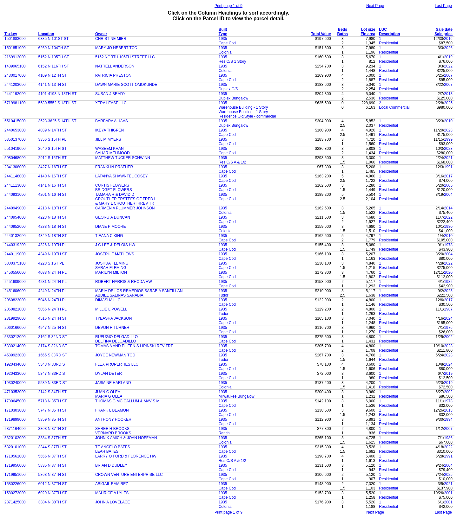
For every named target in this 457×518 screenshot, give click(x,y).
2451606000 (15, 291)
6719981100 (15, 103)
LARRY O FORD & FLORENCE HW (125, 456)
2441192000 (15, 94)
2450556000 (15, 272)
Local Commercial (394, 107)
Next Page (375, 5)
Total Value (321, 34)
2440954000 (15, 217)
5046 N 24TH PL (52, 300)
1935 (223, 38)
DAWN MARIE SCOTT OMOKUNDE (126, 84)
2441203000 (15, 84)
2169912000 (15, 57)
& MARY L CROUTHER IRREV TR (124, 203)
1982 (448, 281)
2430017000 (15, 75)
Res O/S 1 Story (232, 61)
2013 (448, 94)
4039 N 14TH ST (52, 130)
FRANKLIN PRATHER (114, 167)
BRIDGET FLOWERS (113, 190)
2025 (448, 103)
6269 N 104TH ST (53, 48)
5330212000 (15, 337)
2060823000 (15, 300)
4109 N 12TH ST (52, 75)
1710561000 (15, 456)
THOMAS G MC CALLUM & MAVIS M (127, 401)
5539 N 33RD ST (52, 383)
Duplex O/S (228, 89)
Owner (101, 34)
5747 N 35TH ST (52, 410)
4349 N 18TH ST (52, 235)
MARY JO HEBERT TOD (116, 48)
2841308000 (15, 167)
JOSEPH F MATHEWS (114, 254)
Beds (342, 29)
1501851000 (15, 48)
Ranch (224, 433)
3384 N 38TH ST (52, 502)
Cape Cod (227, 43)
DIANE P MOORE (110, 226)
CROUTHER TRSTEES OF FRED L (125, 199)
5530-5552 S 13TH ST (57, 103)
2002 (448, 337)
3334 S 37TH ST (52, 438)
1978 (448, 245)
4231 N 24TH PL (52, 281)
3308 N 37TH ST (52, 428)
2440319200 (15, 245)
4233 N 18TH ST (52, 226)
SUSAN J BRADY (110, 94)
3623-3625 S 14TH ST (57, 121)
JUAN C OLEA (107, 392)
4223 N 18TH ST (52, 217)
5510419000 (15, 148)
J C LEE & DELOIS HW (115, 245)
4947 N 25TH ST (52, 327)
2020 (448, 272)
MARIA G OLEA (108, 396)
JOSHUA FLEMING (112, 263)
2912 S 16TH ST (52, 158)
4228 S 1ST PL (51, 263)
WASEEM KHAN (109, 148)
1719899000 (15, 419)
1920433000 (15, 373)
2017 (448, 176)
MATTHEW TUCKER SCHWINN (122, 158)
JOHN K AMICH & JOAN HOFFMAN (126, 438)
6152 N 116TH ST (53, 66)
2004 (448, 194)
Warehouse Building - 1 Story (243, 107)
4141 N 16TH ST (52, 185)
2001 (448, 493)
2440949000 (15, 208)
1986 (448, 438)
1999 (448, 139)
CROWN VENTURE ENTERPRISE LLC (129, 474)
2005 (448, 185)
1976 (448, 327)
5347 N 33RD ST (52, 373)
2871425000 (15, 502)
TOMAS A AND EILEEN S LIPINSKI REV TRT (134, 346)
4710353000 (15, 392)
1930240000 (15, 383)
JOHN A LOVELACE (112, 502)
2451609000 (15, 281)
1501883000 (15, 38)
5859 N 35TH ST (52, 419)
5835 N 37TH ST (52, 465)
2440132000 (15, 235)
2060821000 (15, 309)
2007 (448, 75)
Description (389, 34)
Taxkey (10, 34)
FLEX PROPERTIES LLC (116, 364)
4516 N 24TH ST (52, 318)
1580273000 (15, 493)
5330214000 (15, 346)
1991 (448, 167)
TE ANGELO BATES (112, 447)
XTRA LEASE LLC (111, 103)
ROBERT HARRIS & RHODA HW (123, 281)
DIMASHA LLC (107, 300)
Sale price (443, 34)
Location (46, 34)
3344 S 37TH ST (52, 447)
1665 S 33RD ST (52, 355)
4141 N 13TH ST (52, 84)
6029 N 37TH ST (52, 493)
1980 (448, 226)
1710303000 (15, 410)
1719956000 (15, 465)
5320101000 (15, 447)
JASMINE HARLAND (113, 383)
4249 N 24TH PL (52, 291)
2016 (448, 38)
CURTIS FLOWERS (112, 185)
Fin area (368, 34)
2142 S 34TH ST (52, 392)
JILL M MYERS (108, 139)
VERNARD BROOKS (113, 433)
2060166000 (15, 327)
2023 (448, 130)
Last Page (443, 5)
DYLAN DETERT (109, 373)
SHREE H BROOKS (112, 428)
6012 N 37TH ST (52, 484)
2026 (448, 48)
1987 (448, 309)
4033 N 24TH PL (52, 272)
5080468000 (15, 158)
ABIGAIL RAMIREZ (111, 484)
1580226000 (15, 484)
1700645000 (15, 401)
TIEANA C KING (109, 235)
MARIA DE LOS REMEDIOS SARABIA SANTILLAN (138, 291)
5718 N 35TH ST (52, 401)
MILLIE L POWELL (111, 309)
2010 (448, 121)
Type (223, 34)
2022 (448, 66)
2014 (448, 208)
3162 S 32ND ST (52, 337)
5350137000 (15, 139)
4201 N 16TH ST (52, 194)
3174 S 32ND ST (52, 346)
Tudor (223, 295)
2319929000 (15, 318)
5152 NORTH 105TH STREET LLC (125, 57)
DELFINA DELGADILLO (115, 341)
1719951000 (15, 474)
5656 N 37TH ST (52, 456)
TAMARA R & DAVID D (114, 194)
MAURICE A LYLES (112, 493)
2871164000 (15, 428)
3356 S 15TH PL (52, 139)
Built (223, 29)
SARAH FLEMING (110, 267)
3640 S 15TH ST (52, 148)
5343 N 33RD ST (52, 364)
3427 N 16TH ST (52, 167)
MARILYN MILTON (111, 272)
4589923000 (15, 355)
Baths (342, 34)
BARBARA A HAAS (111, 121)
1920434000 (15, 364)
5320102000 (15, 438)
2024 (448, 318)
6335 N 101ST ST (53, 38)
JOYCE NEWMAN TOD (115, 355)
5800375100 (15, 263)
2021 (448, 158)
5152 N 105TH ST (53, 57)
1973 (448, 401)
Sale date (444, 29)
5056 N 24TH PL (52, 309)
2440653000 (15, 130)
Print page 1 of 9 (228, 5)
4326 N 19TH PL (52, 245)
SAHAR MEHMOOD (112, 153)
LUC (383, 29)
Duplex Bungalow (233, 98)
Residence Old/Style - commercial (247, 116)
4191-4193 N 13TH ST (57, 94)
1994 (448, 419)
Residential (388, 43)
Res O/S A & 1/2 (232, 162)
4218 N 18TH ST (52, 208)
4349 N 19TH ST (52, 254)
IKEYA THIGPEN (109, 130)
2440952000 (15, 226)
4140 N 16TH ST (52, 176)
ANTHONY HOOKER (113, 419)
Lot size (368, 29)
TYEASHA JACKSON (113, 318)
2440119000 (15, 254)
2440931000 (15, 194)
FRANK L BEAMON (112, 410)
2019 (448, 57)
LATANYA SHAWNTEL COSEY (121, 176)
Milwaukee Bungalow (237, 396)
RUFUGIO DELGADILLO (116, 337)
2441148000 (15, 176)
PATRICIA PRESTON (113, 75)
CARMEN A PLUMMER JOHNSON (125, 208)
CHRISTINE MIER (110, 38)
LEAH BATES (106, 451)
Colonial (225, 52)
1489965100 (15, 66)
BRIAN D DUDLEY (111, 465)
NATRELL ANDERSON (114, 66)
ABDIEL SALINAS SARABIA (119, 295)
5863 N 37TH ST (52, 474)
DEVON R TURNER (112, 327)
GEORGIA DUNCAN (112, 217)
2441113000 (15, 185)
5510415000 (15, 121)
